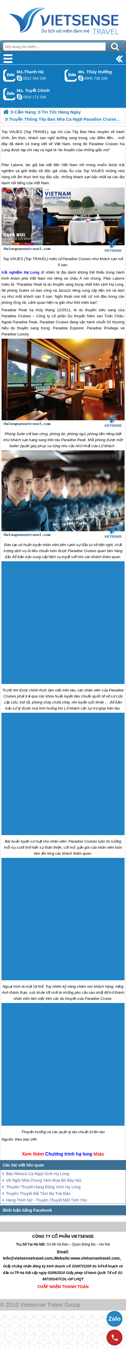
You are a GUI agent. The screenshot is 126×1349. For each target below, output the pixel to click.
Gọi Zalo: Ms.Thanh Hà (9, 75)
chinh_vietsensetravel (19, 97)
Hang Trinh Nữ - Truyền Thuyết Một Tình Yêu (46, 1200)
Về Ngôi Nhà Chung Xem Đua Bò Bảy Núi (43, 1180)
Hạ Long (32, 272)
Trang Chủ (63, 18)
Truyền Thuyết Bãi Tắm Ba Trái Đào (38, 1193)
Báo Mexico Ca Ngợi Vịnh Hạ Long (37, 1173)
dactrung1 (81, 78)
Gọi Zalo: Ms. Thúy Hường (70, 75)
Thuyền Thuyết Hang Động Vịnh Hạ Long (43, 1187)
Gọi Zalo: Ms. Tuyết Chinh (9, 94)
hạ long (84, 1154)
